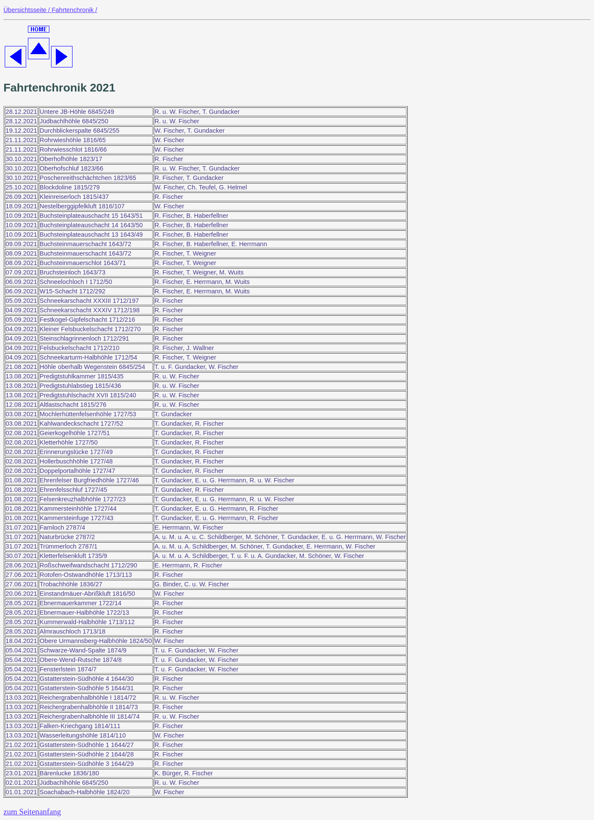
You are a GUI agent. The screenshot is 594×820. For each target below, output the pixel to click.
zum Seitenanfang (32, 811)
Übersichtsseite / (27, 9)
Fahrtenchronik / (74, 9)
